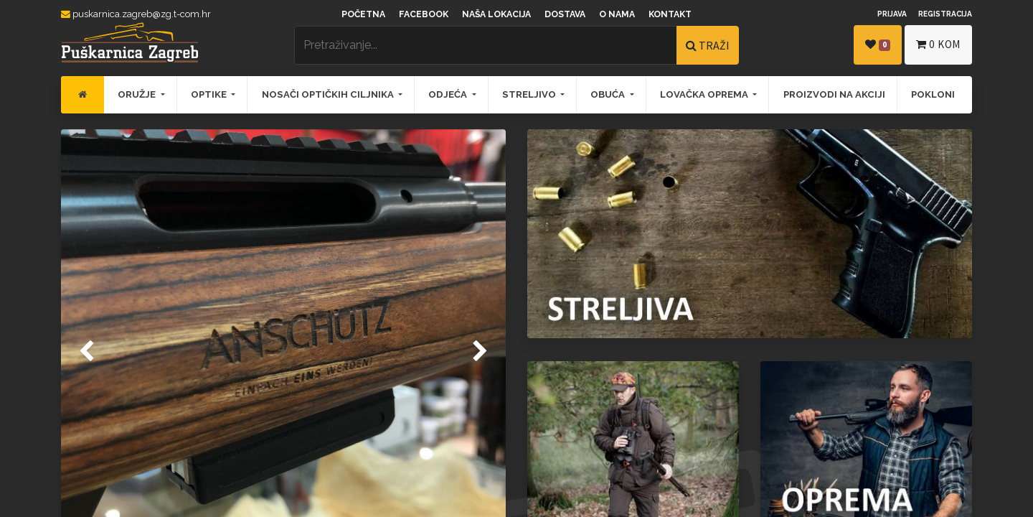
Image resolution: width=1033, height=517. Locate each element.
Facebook (423, 14)
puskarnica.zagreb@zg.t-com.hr (136, 14)
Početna (363, 14)
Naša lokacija (496, 14)
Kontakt (670, 14)
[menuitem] (82, 94)
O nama (617, 14)
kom (938, 44)
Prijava (892, 13)
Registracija (945, 13)
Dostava (564, 14)
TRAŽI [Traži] (708, 45)
